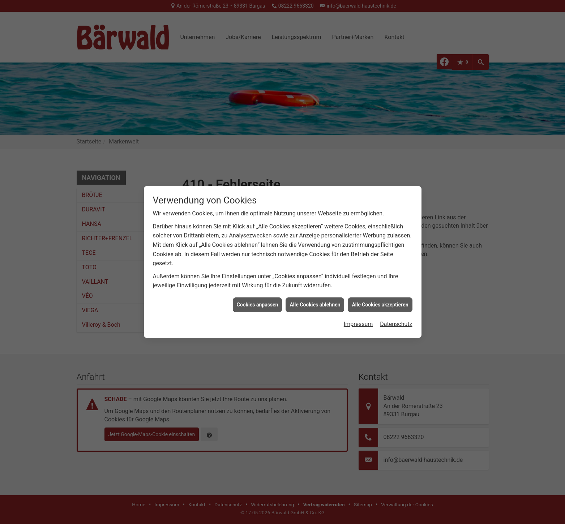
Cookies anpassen (257, 301)
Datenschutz (396, 320)
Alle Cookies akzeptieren (380, 301)
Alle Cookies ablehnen (315, 301)
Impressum (358, 320)
